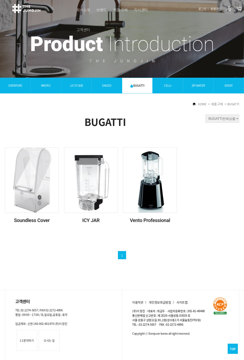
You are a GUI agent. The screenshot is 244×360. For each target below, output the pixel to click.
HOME (199, 104)
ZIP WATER (198, 85)
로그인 (202, 9)
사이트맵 (182, 302)
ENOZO (106, 85)
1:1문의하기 (27, 340)
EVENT (229, 85)
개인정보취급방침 (160, 302)
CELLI (167, 85)
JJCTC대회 (76, 85)
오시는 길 (49, 340)
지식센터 (141, 10)
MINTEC (46, 85)
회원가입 (216, 9)
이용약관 (137, 302)
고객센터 (83, 30)
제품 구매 (120, 10)
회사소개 (83, 10)
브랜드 (101, 10)
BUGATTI (137, 85)
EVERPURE (15, 85)
